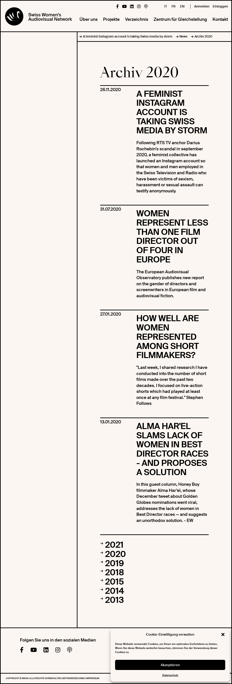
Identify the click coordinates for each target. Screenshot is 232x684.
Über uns (89, 19)
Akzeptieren (170, 665)
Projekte (111, 19)
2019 (114, 563)
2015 (114, 581)
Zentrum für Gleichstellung (180, 19)
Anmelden (201, 6)
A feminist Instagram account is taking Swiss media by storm (127, 36)
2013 (114, 600)
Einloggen (220, 6)
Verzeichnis (136, 19)
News (183, 36)
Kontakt (220, 19)
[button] (223, 634)
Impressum (92, 678)
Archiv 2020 (203, 36)
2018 (114, 572)
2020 (115, 554)
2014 (114, 591)
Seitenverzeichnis (73, 678)
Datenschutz (170, 675)
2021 (114, 545)
